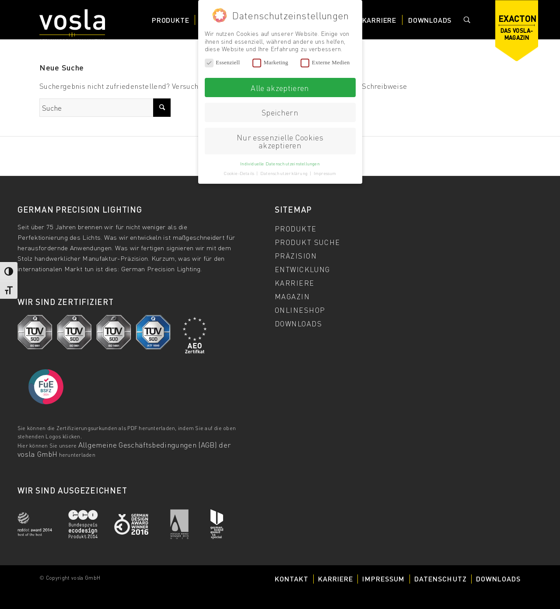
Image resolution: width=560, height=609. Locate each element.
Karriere (295, 282)
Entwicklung (302, 269)
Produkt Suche (307, 242)
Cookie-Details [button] (240, 172)
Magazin (292, 296)
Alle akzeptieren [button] (280, 86)
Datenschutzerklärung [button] (284, 172)
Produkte (296, 228)
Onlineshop (300, 310)
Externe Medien (325, 62)
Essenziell (222, 62)
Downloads (298, 323)
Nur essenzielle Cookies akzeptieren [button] (280, 140)
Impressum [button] (325, 172)
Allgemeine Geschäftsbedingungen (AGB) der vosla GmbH (124, 449)
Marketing (270, 62)
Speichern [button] (280, 111)
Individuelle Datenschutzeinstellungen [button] (280, 162)
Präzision (296, 255)
